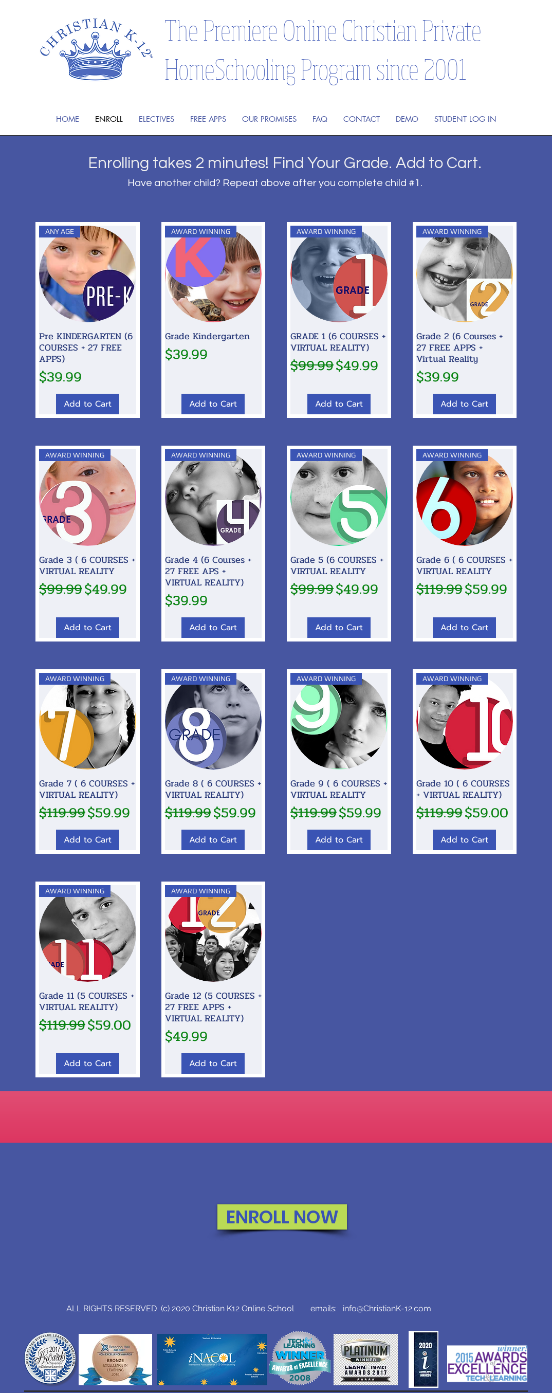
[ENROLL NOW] (282, 1217)
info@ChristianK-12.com (387, 1308)
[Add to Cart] (87, 404)
